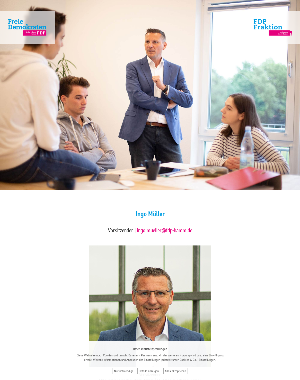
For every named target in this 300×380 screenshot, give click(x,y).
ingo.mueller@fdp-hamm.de (164, 230)
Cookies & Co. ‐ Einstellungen (197, 360)
